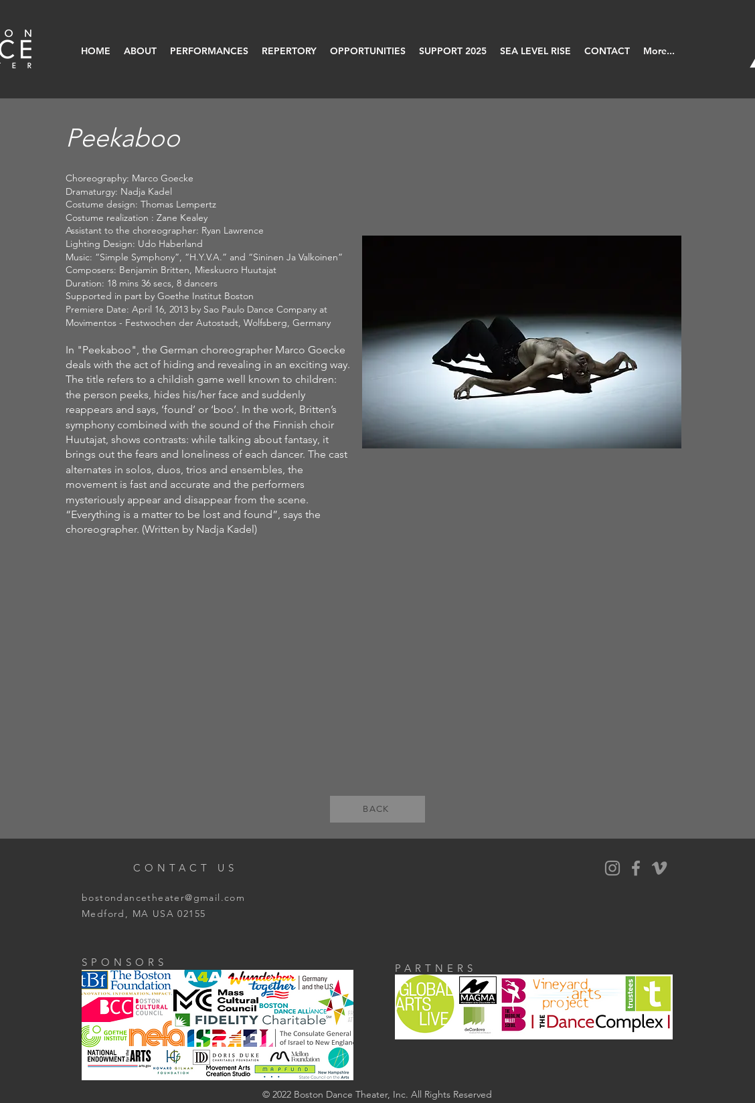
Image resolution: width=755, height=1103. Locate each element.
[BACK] (377, 809)
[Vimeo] (659, 868)
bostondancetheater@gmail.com (163, 898)
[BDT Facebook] (636, 868)
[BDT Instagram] (612, 868)
